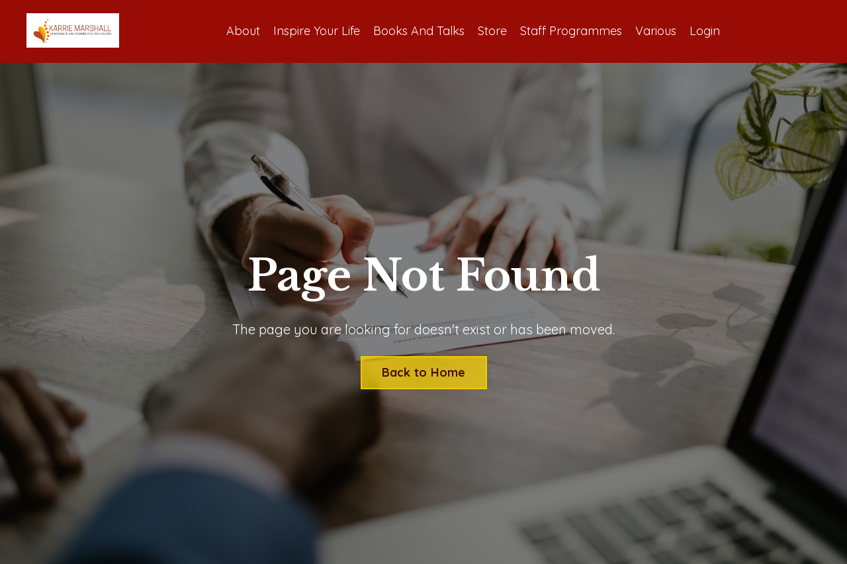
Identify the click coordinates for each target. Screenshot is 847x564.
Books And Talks (419, 30)
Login (705, 30)
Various (655, 30)
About (243, 30)
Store (492, 30)
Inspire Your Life (316, 30)
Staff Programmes (571, 30)
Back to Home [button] (424, 372)
